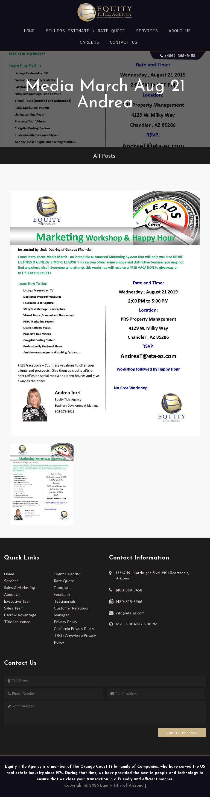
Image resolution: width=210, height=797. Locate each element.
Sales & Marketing (19, 587)
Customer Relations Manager (71, 611)
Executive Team (17, 601)
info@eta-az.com (130, 613)
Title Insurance (17, 621)
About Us (180, 30)
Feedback (62, 594)
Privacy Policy (65, 621)
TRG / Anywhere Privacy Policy (75, 638)
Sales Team (14, 608)
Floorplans (62, 587)
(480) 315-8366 (129, 601)
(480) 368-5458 (180, 55)
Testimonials (65, 601)
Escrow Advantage (20, 615)
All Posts (104, 155)
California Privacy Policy (74, 628)
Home (29, 30)
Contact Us (123, 42)
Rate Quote (64, 580)
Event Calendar (67, 574)
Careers (89, 42)
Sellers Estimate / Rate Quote (85, 30)
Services (147, 30)
